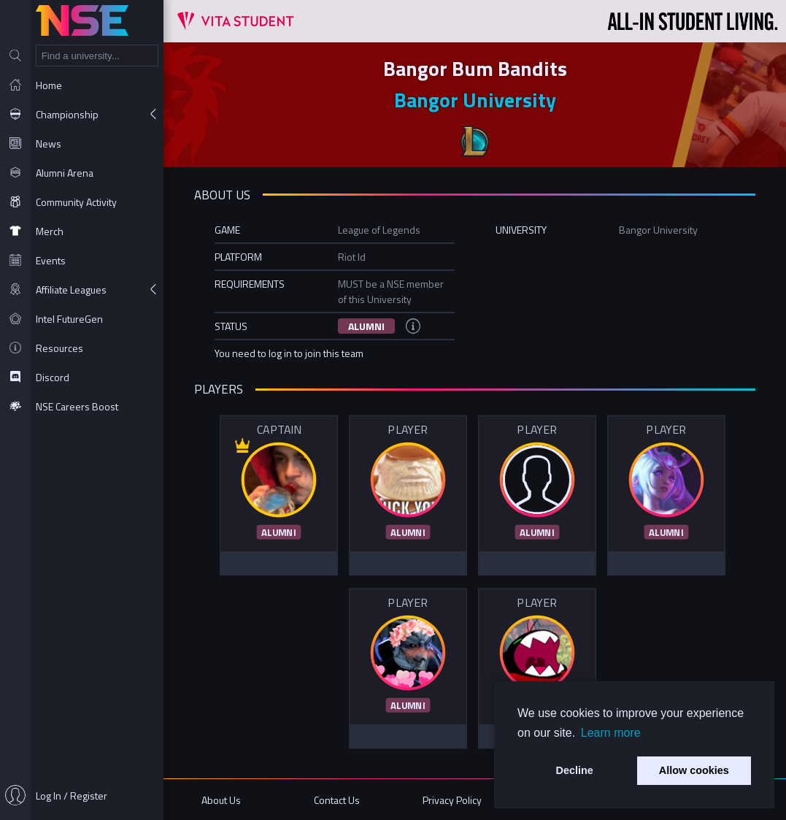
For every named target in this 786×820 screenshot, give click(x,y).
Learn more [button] (611, 733)
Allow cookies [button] (694, 770)
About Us (221, 800)
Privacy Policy (452, 800)
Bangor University (475, 99)
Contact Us (337, 800)
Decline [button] (574, 770)
